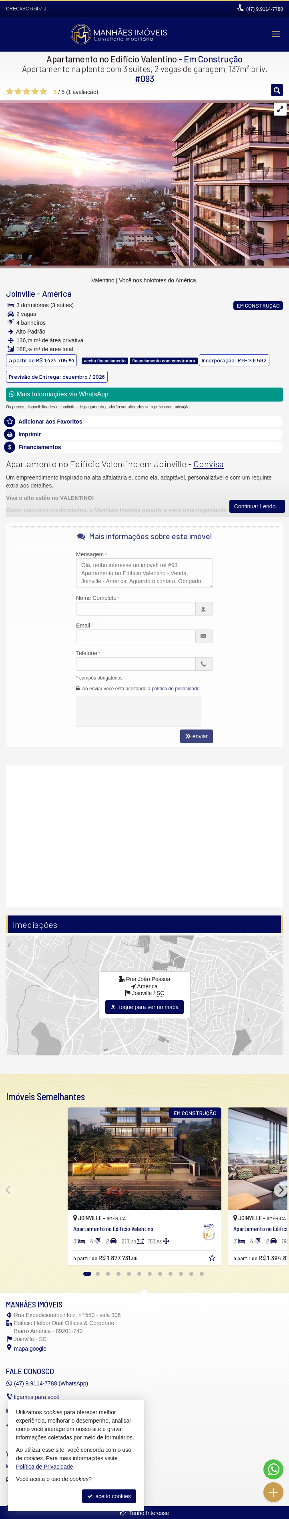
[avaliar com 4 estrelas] (35, 92)
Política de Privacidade (44, 1466)
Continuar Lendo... (257, 506)
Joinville (20, 293)
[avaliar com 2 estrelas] (18, 92)
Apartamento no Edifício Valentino (111, 59)
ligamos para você (37, 1397)
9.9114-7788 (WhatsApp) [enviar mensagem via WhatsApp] (51, 1383)
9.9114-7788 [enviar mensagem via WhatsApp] (264, 9)
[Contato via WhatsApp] (273, 1469)
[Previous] (70, 1159)
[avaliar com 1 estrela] (10, 92)
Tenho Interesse (144, 1513)
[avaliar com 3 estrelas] (26, 92)
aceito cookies (109, 1496)
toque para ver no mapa (144, 1007)
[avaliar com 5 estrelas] (43, 92)
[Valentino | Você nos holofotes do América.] (144, 182)
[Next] (218, 1159)
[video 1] (144, 835)
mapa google (30, 1348)
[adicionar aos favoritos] (213, 1259)
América (57, 293)
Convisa (208, 463)
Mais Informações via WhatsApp (58, 394)
